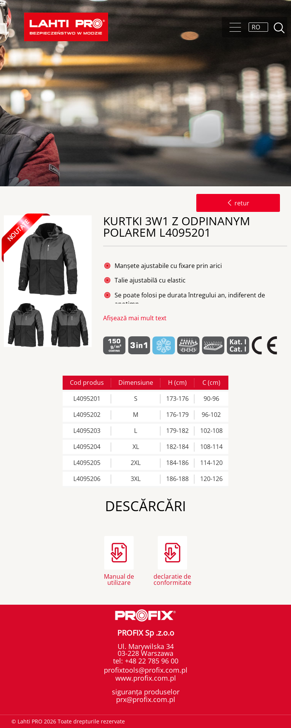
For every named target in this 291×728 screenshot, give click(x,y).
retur (238, 203)
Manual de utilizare (119, 579)
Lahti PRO (66, 27)
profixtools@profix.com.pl (146, 670)
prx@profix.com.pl (145, 699)
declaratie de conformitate (172, 579)
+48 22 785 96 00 (150, 660)
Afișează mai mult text (135, 318)
